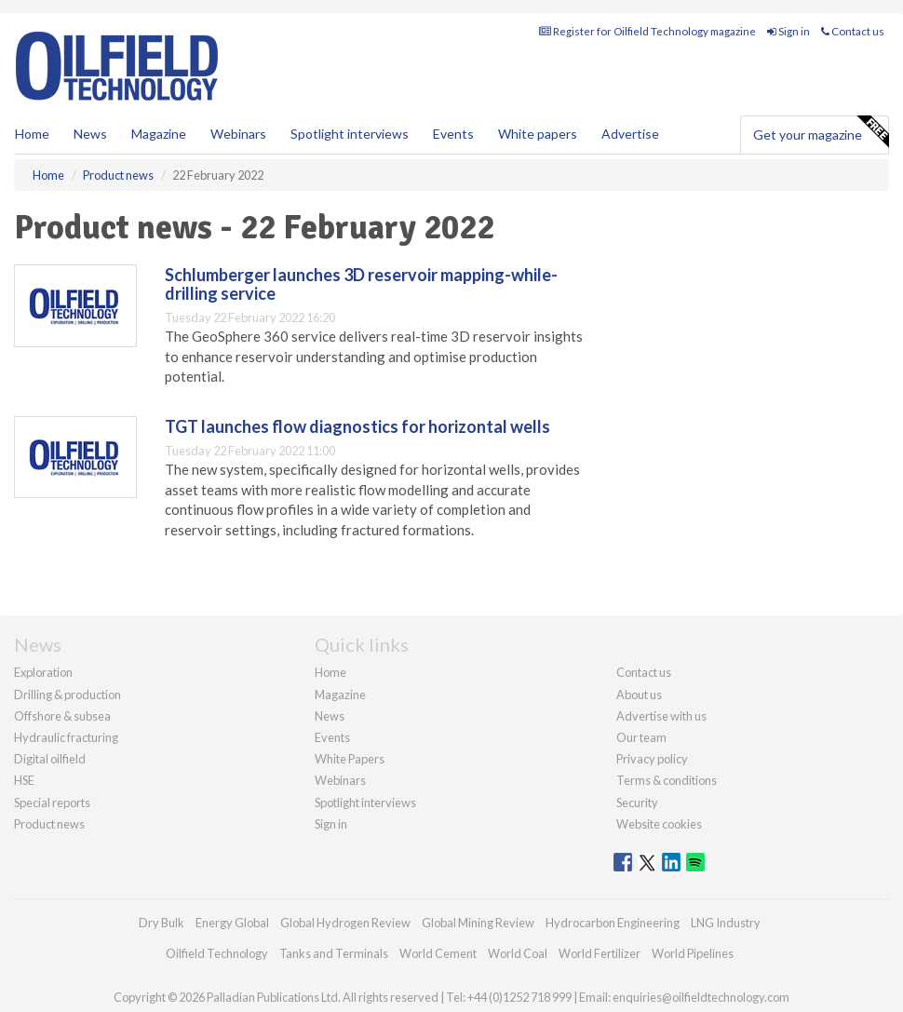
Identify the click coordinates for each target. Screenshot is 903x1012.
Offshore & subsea (62, 715)
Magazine (158, 134)
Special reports (52, 802)
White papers (537, 134)
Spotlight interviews (349, 134)
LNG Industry (726, 922)
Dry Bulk (161, 922)
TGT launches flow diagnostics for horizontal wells (357, 426)
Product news (49, 823)
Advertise (630, 134)
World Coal (517, 953)
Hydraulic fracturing (66, 737)
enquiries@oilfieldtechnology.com (701, 997)
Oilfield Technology (217, 953)
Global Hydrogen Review (345, 922)
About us (639, 694)
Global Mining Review (478, 922)
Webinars (238, 134)
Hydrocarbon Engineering (613, 922)
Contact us (852, 31)
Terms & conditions (666, 780)
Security (637, 802)
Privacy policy (652, 758)
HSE (24, 780)
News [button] (90, 134)
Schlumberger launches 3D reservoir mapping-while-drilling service (361, 284)
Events (453, 134)
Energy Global (232, 922)
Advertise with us (661, 715)
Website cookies (659, 823)
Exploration (43, 672)
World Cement (438, 953)
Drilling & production (67, 694)
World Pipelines (693, 953)
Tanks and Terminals (333, 953)
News (329, 715)
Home (32, 134)
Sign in (788, 31)
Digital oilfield (50, 758)
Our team (641, 737)
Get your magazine (820, 132)
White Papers (349, 758)
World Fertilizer (599, 953)
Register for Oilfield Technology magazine (647, 31)
